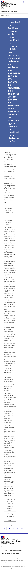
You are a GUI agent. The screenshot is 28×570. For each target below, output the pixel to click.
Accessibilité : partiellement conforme (9, 560)
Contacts (15, 563)
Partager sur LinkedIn (13, 528)
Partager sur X (9, 528)
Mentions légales (16, 558)
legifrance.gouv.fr (5, 553)
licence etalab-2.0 (7, 568)
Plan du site (3, 558)
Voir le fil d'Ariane (5, 15)
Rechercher (22, 1)
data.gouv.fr (16, 553)
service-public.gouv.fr (15, 550)
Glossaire (9, 558)
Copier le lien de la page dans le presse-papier (21, 528)
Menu (25, 1)
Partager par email (17, 528)
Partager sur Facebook (5, 528)
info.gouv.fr (4, 550)
